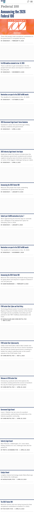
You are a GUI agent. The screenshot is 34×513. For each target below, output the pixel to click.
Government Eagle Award (8, 409)
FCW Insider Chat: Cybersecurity (10, 343)
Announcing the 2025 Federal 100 (10, 185)
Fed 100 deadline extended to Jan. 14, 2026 (12, 63)
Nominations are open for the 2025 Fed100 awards (15, 247)
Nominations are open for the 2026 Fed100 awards (15, 94)
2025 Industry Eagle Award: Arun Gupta (12, 151)
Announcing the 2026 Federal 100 (13, 14)
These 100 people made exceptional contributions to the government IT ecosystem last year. (17, 37)
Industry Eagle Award (7, 441)
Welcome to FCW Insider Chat (9, 378)
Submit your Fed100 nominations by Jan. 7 (12, 216)
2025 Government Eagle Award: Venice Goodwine (14, 122)
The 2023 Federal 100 (7, 502)
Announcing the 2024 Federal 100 (10, 275)
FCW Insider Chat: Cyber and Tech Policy (12, 306)
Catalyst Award (5, 472)
